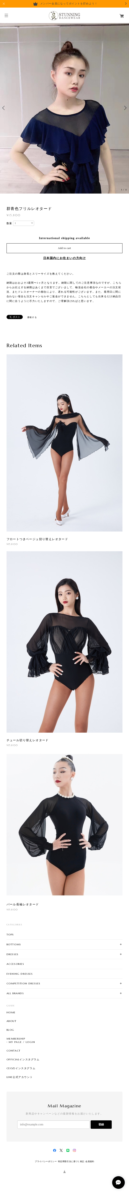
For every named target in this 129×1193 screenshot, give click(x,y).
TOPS (10, 934)
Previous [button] (4, 108)
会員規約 (89, 1161)
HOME (11, 1012)
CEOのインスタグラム (21, 1068)
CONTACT (14, 1050)
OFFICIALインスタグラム (23, 1059)
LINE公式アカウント (20, 1077)
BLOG (10, 1029)
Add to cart (64, 248)
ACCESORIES (15, 963)
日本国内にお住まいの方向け (64, 258)
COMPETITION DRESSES (23, 983)
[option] (64, 108)
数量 (9, 223)
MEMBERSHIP (16, 1038)
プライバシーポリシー (46, 1161)
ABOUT (12, 1021)
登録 (101, 1124)
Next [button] (125, 108)
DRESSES (13, 954)
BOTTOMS (14, 944)
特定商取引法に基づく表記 (71, 1161)
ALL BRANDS (15, 993)
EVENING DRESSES (20, 973)
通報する (32, 317)
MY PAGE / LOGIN (22, 1042)
